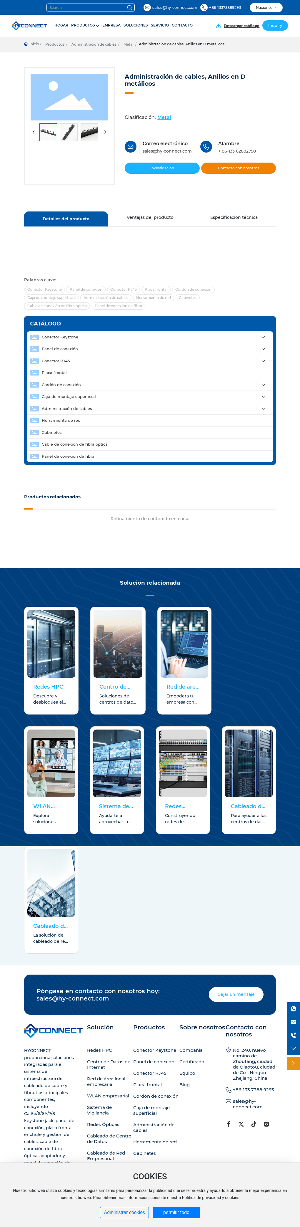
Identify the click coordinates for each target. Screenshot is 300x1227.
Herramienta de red (155, 1142)
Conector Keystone (154, 1050)
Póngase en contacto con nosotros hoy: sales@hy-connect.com (98, 994)
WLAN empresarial (108, 1096)
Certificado (191, 1061)
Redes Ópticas (103, 1124)
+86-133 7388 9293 (253, 1089)
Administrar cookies (124, 1212)
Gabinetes (144, 1153)
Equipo (187, 1073)
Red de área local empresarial (106, 1081)
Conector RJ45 (149, 1073)
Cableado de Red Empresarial (106, 1155)
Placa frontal (147, 1084)
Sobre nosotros (202, 1027)
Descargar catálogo (241, 26)
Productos (54, 44)
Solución (100, 1027)
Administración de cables (93, 44)
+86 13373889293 (225, 7)
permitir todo (176, 1212)
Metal (128, 44)
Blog (184, 1084)
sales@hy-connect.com (174, 7)
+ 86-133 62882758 (237, 151)
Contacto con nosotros (246, 1031)
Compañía (191, 1050)
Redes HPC (48, 687)
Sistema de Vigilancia (99, 1110)
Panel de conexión (153, 1061)
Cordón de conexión (156, 1096)
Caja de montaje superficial (151, 1110)
